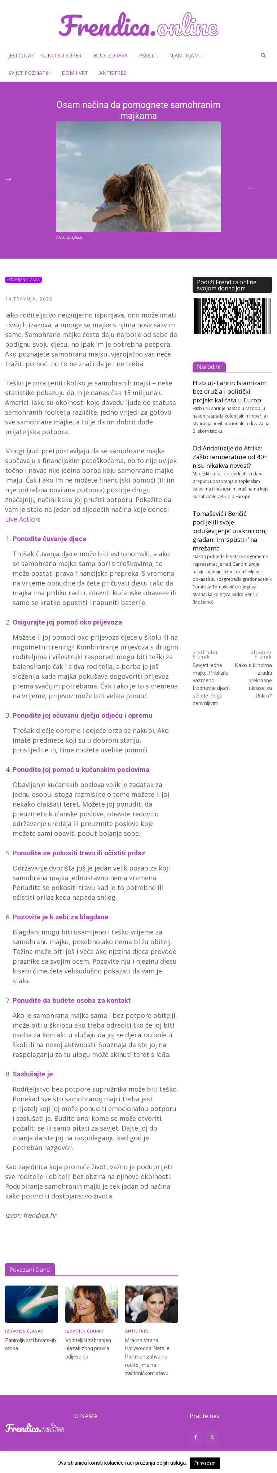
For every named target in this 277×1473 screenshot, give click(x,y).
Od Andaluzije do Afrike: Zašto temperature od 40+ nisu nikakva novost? (230, 457)
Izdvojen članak (23, 280)
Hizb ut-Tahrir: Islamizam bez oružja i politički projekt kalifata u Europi (230, 391)
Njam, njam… (186, 55)
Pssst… (151, 55)
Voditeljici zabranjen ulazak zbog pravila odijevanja (89, 1347)
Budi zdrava (113, 55)
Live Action (22, 519)
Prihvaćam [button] (205, 1463)
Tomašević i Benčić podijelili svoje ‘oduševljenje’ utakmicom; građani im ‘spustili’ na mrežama (230, 530)
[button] (263, 55)
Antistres (112, 72)
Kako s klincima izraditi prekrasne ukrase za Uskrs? (253, 680)
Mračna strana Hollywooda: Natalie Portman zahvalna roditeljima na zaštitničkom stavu (148, 1354)
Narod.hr (209, 367)
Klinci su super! (64, 55)
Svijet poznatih (32, 72)
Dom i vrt (77, 72)
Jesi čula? (21, 55)
